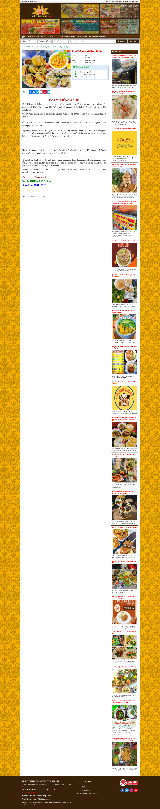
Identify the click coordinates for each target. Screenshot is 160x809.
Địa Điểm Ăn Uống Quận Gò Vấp (38, 47)
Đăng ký (127, 1)
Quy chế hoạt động (83, 790)
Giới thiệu (115, 1)
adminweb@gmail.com (86, 77)
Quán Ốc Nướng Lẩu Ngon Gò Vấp (35, 196)
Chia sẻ (24, 92)
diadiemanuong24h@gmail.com (38, 799)
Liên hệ (121, 1)
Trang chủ (107, 1)
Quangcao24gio (84, 782)
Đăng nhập (135, 1)
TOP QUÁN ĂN (82, 36)
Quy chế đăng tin (82, 787)
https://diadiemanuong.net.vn (40, 796)
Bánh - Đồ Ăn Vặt (53, 36)
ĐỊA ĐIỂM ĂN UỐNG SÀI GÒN (36, 36)
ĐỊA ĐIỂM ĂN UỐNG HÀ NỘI (97, 36)
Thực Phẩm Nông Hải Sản (67, 36)
